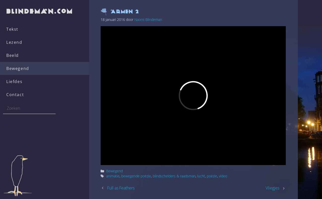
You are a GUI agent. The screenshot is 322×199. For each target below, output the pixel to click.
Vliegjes (272, 188)
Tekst (12, 29)
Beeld (12, 55)
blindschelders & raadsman (174, 176)
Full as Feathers (121, 188)
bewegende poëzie (136, 176)
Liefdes (14, 81)
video (223, 176)
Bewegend (17, 68)
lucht (201, 176)
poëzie (212, 176)
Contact (15, 94)
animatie (112, 176)
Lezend (14, 42)
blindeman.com (40, 11)
